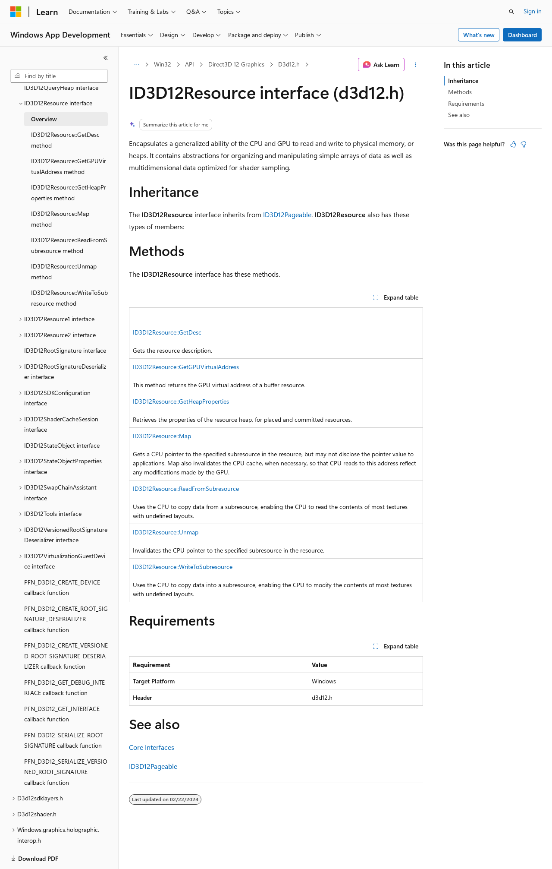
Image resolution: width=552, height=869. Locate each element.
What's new (479, 35)
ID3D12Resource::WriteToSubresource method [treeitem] (69, 278)
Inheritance (463, 80)
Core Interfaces (151, 747)
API (189, 64)
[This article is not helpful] (523, 144)
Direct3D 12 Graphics (236, 64)
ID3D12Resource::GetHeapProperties (181, 401)
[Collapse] (106, 58)
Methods (460, 92)
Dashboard (522, 35)
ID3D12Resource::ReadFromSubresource (186, 488)
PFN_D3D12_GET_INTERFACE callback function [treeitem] (62, 694)
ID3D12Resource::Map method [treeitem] (60, 199)
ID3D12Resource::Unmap (165, 532)
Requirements (466, 103)
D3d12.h (289, 64)
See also (459, 115)
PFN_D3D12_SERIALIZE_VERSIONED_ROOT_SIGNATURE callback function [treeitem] (65, 752)
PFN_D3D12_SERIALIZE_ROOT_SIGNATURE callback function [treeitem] (64, 720)
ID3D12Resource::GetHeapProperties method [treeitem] (68, 172)
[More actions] (415, 65)
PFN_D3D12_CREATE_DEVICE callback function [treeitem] (62, 567)
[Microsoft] (16, 11)
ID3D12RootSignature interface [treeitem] (65, 330)
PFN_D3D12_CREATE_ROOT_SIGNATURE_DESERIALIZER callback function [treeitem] (66, 599)
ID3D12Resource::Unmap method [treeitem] (64, 251)
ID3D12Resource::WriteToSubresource (182, 566)
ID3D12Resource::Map (162, 436)
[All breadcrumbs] (136, 65)
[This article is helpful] (513, 144)
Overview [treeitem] (44, 99)
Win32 (162, 64)
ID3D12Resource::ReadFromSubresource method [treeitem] (69, 225)
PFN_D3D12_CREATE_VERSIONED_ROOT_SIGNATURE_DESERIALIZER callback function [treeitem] (66, 636)
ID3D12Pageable (287, 214)
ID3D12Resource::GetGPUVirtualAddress (186, 367)
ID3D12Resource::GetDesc (167, 332)
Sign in (533, 11)
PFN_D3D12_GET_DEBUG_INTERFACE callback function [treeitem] (64, 667)
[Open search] (511, 11)
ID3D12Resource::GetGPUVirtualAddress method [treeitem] (68, 146)
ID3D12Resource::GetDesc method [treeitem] (65, 120)
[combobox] (59, 76)
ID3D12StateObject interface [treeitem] (62, 425)
